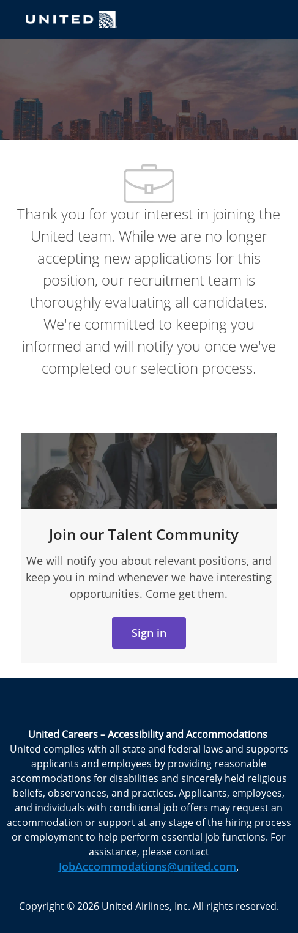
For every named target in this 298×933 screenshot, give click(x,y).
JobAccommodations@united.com (147, 866)
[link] (149, 633)
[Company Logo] (71, 18)
